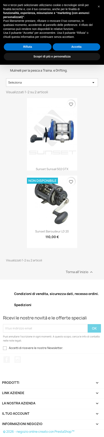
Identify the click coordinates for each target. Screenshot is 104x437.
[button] (99, 6)
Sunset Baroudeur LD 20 (52, 231)
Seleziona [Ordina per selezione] (52, 82)
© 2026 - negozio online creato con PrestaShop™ (38, 432)
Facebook (6, 359)
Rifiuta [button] (27, 46)
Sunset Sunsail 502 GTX (52, 169)
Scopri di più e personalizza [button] (51, 56)
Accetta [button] (76, 46)
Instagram (17, 359)
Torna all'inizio (80, 272)
